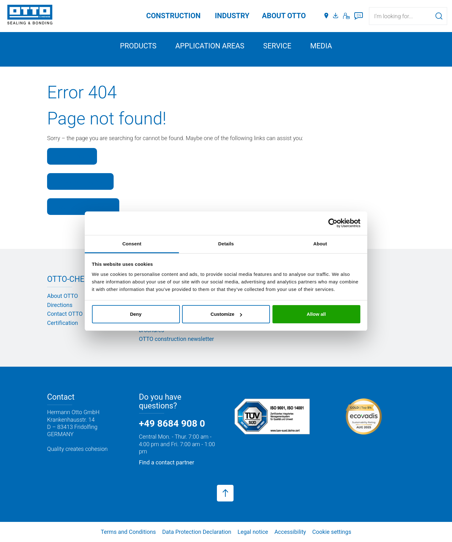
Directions (60, 305)
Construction (173, 16)
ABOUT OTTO (284, 16)
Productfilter (72, 156)
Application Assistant (83, 206)
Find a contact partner (166, 462)
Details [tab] (226, 243)
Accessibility (290, 531)
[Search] (439, 16)
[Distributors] (326, 16)
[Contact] (346, 16)
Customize (226, 314)
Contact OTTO (65, 313)
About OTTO (62, 296)
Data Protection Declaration (196, 531)
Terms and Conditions (128, 531)
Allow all (316, 314)
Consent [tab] (132, 243)
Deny (136, 314)
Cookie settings (331, 531)
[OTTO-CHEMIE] (30, 15)
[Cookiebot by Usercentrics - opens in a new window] (332, 223)
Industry (232, 16)
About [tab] (320, 243)
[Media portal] (336, 16)
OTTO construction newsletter (176, 339)
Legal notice (253, 531)
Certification (62, 323)
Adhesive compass (80, 181)
